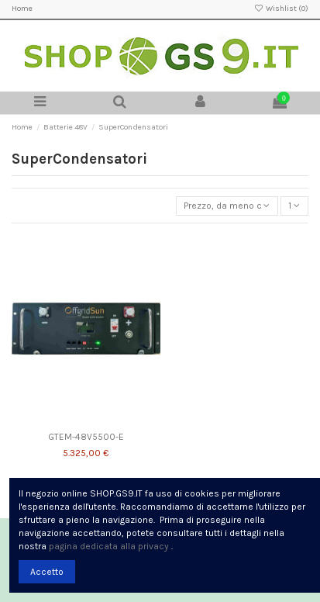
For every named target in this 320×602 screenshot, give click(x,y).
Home (22, 8)
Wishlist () (281, 8)
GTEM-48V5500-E (86, 436)
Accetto (47, 571)
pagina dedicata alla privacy (109, 546)
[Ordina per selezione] (227, 206)
